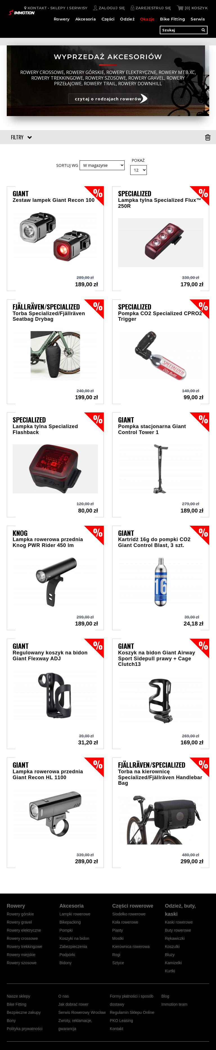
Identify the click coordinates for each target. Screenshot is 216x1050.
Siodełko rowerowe (128, 914)
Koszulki (172, 946)
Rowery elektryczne (24, 930)
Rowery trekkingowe (24, 946)
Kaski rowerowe (179, 922)
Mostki (117, 938)
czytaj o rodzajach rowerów (108, 98)
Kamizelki (173, 963)
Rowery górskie (20, 914)
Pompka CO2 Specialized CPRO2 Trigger (160, 316)
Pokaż (138, 160)
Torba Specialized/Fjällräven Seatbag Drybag (49, 316)
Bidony (66, 963)
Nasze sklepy (18, 996)
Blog (165, 996)
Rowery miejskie (21, 954)
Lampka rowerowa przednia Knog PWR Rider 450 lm (48, 542)
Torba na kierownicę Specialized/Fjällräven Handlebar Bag (160, 777)
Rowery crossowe (22, 938)
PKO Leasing (121, 1020)
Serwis (198, 18)
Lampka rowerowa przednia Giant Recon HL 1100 (48, 774)
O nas (63, 996)
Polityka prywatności (24, 1028)
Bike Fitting (172, 18)
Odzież (127, 18)
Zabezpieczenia (73, 946)
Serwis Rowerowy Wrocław (82, 1012)
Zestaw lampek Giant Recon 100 (54, 200)
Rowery (62, 18)
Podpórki (67, 954)
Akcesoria (85, 18)
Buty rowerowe (178, 930)
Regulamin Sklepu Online (132, 1012)
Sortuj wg (67, 165)
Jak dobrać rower (73, 1004)
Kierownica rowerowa (131, 946)
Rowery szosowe (22, 963)
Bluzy (170, 954)
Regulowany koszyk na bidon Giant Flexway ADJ (50, 655)
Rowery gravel (19, 922)
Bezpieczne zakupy (24, 1012)
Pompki (66, 930)
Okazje (147, 18)
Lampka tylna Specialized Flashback (45, 429)
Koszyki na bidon (74, 938)
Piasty (117, 930)
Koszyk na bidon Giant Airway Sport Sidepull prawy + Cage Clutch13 (156, 658)
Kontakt (116, 1028)
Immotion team (174, 1004)
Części (108, 18)
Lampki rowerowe (75, 914)
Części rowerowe (132, 906)
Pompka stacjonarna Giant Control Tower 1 (152, 429)
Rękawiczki (175, 938)
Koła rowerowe (125, 922)
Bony (11, 1020)
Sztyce (118, 963)
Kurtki (170, 971)
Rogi (116, 954)
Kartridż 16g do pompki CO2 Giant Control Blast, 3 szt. (154, 542)
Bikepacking (70, 922)
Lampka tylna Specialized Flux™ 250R (159, 203)
